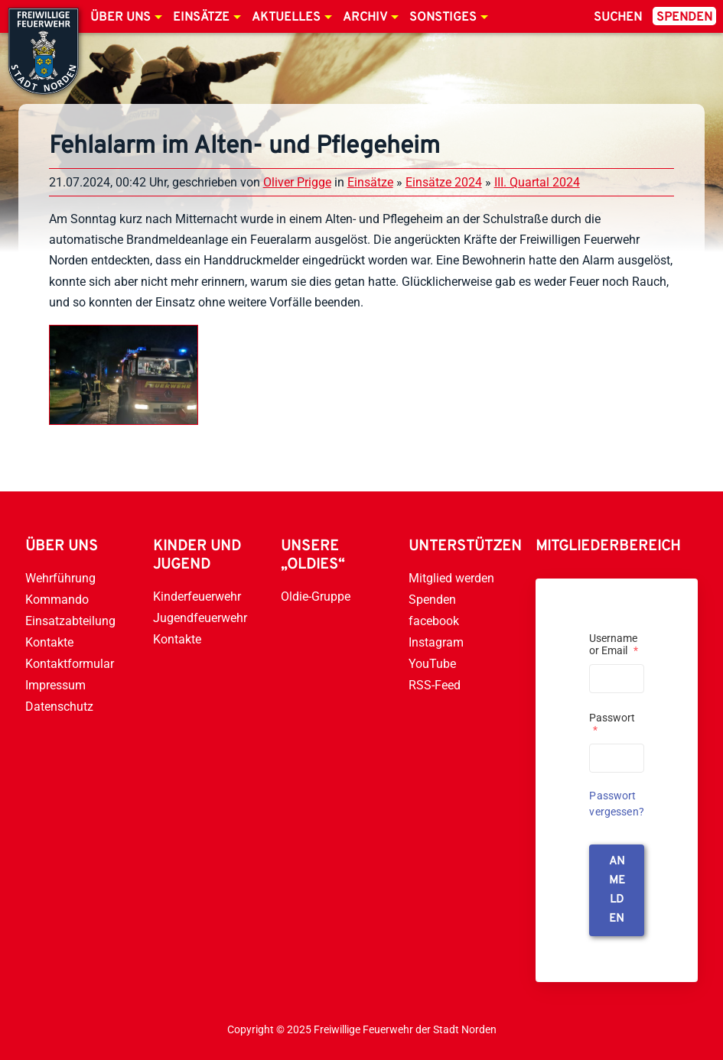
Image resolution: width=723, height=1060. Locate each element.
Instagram (436, 642)
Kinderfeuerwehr (197, 596)
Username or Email (613, 644)
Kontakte (49, 642)
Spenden (684, 17)
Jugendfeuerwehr (200, 618)
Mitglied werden (451, 578)
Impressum (55, 685)
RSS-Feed (435, 685)
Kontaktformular (69, 663)
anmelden (617, 890)
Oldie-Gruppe (315, 596)
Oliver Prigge (297, 182)
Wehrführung (60, 578)
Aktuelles (286, 17)
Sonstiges (443, 17)
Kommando (57, 599)
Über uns (120, 17)
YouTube (432, 663)
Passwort (612, 724)
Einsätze (201, 17)
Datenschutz (59, 706)
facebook (434, 621)
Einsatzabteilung (70, 621)
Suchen (618, 17)
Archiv (365, 17)
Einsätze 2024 (443, 182)
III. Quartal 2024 (537, 182)
